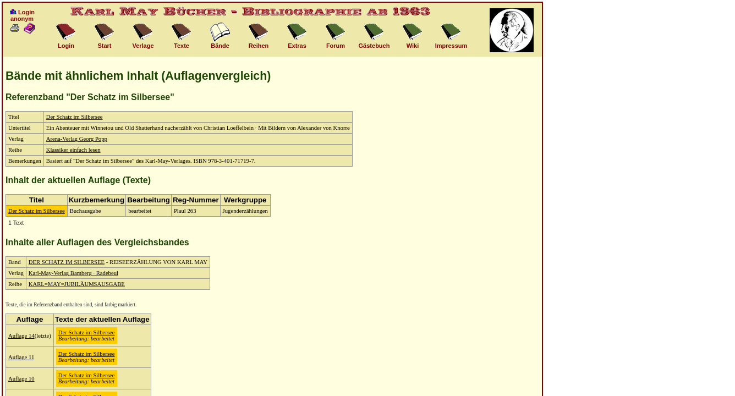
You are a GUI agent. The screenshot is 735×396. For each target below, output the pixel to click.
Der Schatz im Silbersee (74, 117)
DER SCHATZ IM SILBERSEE (67, 262)
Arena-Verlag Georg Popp (76, 139)
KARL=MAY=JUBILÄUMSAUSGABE (77, 284)
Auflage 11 (21, 357)
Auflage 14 (21, 336)
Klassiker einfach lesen (73, 150)
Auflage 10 (21, 379)
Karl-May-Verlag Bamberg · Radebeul (73, 273)
